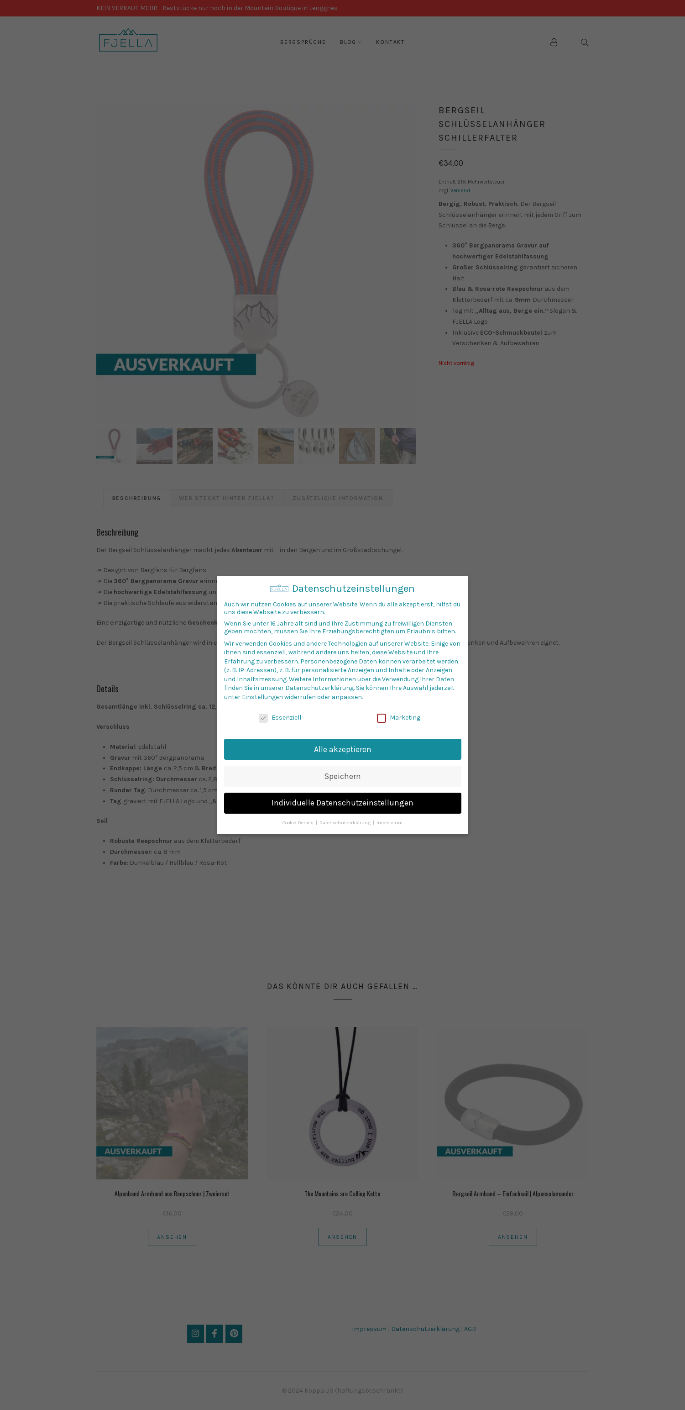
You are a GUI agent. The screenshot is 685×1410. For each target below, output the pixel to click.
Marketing (398, 717)
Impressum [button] (389, 823)
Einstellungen (262, 697)
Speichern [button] (342, 776)
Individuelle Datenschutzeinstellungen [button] (342, 802)
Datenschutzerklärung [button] (345, 823)
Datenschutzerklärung (319, 688)
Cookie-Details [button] (298, 823)
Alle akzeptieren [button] (342, 749)
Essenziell (280, 717)
